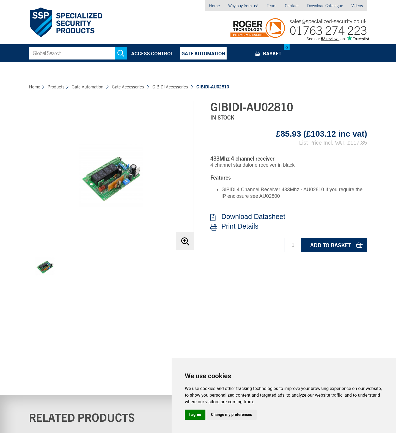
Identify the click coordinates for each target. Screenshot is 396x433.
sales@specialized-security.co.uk (328, 20)
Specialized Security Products (65, 22)
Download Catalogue (325, 5)
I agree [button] (195, 414)
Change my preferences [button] (231, 414)
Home (214, 5)
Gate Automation (203, 53)
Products (56, 86)
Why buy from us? (243, 5)
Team (272, 5)
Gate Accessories (128, 86)
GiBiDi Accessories (170, 86)
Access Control (152, 53)
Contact (292, 5)
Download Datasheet (253, 216)
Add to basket (330, 245)
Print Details (239, 226)
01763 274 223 (328, 29)
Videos (357, 5)
